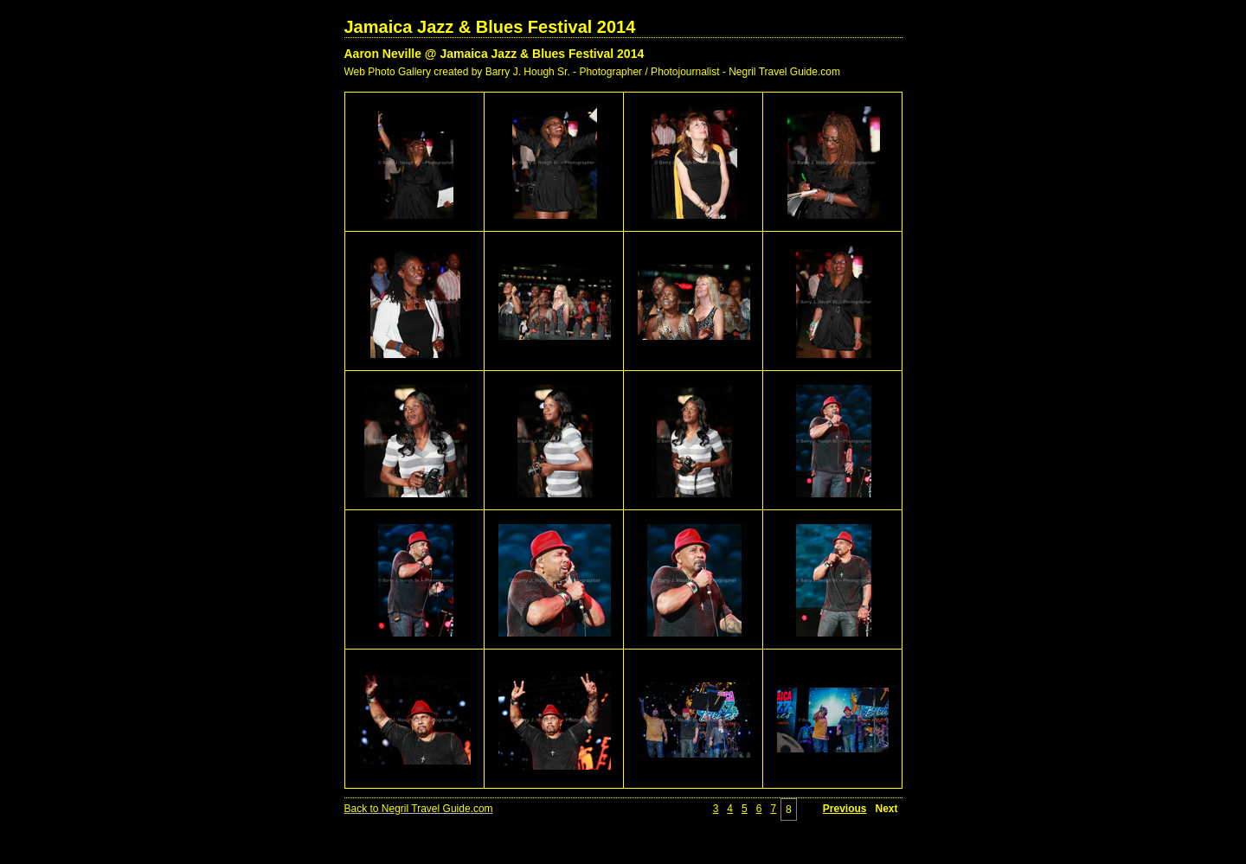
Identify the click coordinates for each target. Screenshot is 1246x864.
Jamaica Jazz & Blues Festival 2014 (490, 26)
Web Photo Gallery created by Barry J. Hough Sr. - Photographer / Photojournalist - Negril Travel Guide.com (592, 72)
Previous (845, 809)
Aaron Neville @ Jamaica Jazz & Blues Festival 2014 (494, 54)
